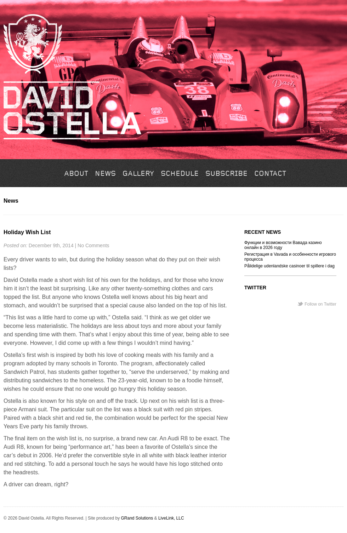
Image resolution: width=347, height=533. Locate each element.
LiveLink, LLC (171, 518)
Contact (270, 174)
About (76, 174)
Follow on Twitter (320, 304)
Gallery (138, 174)
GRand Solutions (137, 518)
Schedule (180, 174)
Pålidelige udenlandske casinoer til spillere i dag (289, 265)
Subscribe (226, 174)
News (105, 174)
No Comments (93, 245)
